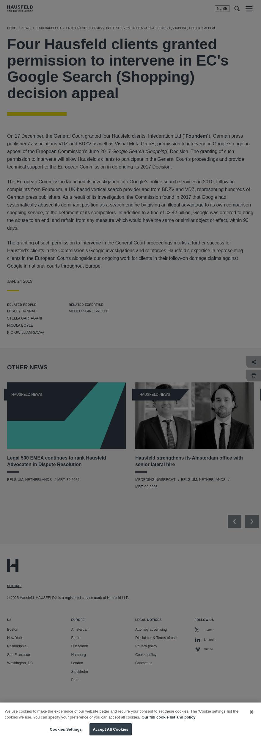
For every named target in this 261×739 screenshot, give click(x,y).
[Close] (251, 716)
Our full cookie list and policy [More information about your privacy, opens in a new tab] (168, 721)
